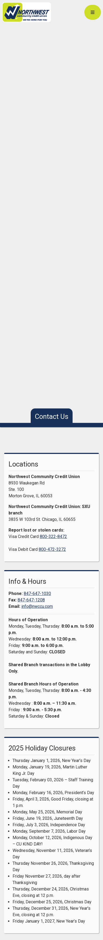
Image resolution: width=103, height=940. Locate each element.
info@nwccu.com (37, 606)
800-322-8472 (53, 536)
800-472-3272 (52, 549)
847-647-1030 (37, 593)
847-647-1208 (31, 599)
